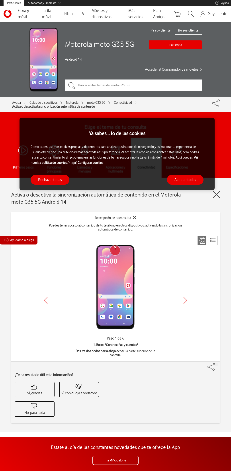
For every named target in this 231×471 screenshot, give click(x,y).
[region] (117, 154)
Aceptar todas (185, 179)
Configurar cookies (90, 163)
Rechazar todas (50, 179)
